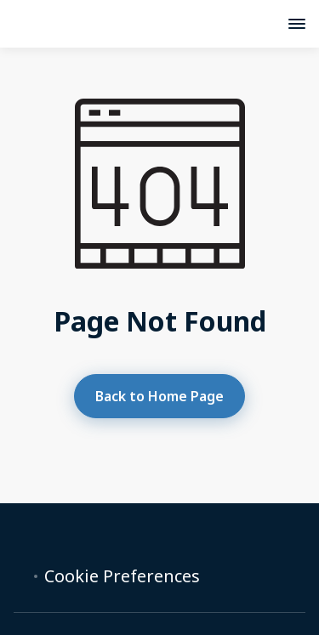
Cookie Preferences (122, 576)
